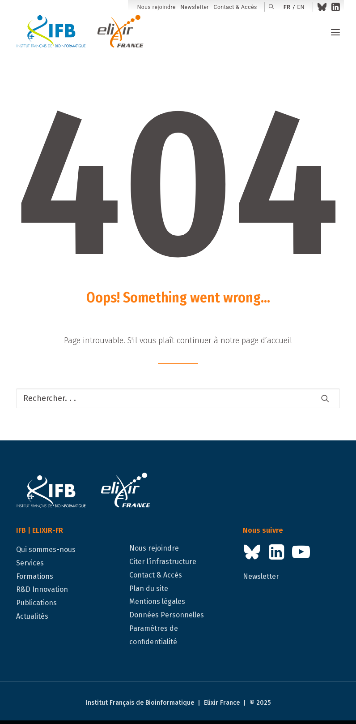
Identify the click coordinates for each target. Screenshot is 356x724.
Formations (34, 576)
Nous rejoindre (156, 7)
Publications (36, 603)
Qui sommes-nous (46, 549)
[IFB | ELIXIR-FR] (83, 32)
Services (30, 563)
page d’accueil (267, 340)
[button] (271, 7)
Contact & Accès (235, 7)
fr (287, 7)
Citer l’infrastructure (162, 561)
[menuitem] (156, 7)
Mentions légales (157, 601)
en (301, 7)
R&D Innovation (42, 589)
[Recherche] (178, 398)
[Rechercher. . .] (178, 398)
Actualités (32, 616)
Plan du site (148, 588)
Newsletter (194, 7)
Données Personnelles (166, 615)
